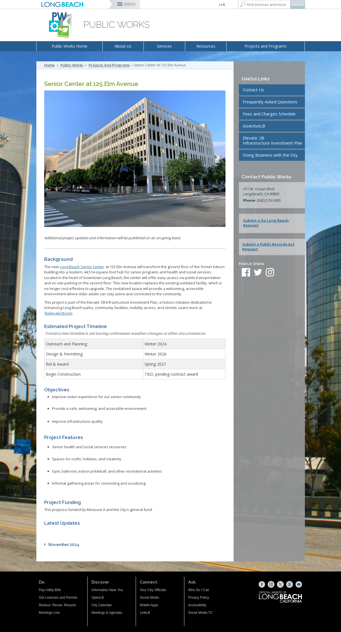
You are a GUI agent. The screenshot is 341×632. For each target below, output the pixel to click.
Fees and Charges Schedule (269, 114)
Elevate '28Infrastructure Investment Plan (272, 140)
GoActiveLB (254, 126)
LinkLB (145, 613)
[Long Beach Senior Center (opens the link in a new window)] (82, 267)
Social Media (149, 598)
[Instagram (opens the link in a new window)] (271, 584)
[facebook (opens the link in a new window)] (246, 272)
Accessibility (197, 605)
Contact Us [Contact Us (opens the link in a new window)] (253, 89)
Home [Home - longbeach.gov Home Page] (49, 65)
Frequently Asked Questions (270, 101)
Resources (205, 46)
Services (164, 46)
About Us (123, 46)
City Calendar (101, 605)
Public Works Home (69, 46)
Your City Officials (153, 590)
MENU (130, 4)
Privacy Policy (198, 598)
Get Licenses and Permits (58, 598)
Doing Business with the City (270, 155)
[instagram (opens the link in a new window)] (270, 272)
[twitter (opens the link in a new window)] (259, 272)
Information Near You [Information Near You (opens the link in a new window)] (107, 590)
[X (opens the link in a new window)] (280, 584)
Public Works (71, 65)
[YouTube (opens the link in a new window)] (298, 584)
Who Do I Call (198, 590)
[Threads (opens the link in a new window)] (289, 584)
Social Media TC (200, 613)
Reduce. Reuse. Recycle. (58, 605)
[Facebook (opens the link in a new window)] (261, 584)
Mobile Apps (149, 605)
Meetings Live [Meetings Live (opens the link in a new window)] (49, 613)
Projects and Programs (265, 46)
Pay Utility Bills (50, 590)
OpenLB (97, 598)
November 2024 (63, 544)
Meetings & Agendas (106, 613)
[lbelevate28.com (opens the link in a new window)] (58, 313)
